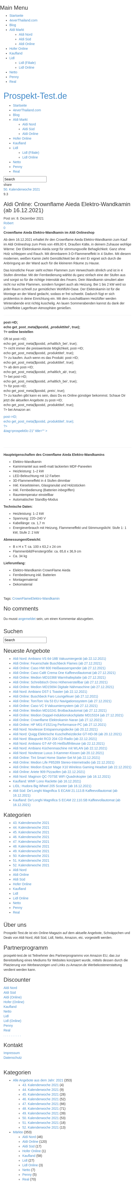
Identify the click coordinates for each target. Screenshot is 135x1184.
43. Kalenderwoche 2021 (31, 823)
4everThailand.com (23, 20)
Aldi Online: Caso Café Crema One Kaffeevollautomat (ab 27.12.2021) (64, 673)
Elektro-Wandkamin (45, 598)
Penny (14, 77)
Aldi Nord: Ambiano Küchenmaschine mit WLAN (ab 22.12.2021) (60, 748)
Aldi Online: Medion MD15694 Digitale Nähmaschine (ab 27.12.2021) (63, 687)
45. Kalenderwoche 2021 (31, 832)
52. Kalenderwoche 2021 (31, 865)
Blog (12, 25)
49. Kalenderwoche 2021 (31, 851)
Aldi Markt (16, 30)
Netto (13, 72)
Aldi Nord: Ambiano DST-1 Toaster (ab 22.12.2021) (50, 692)
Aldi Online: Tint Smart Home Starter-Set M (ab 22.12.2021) (56, 758)
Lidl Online (26, 67)
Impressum (12, 1053)
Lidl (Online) (12, 1021)
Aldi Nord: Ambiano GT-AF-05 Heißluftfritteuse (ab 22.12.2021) (59, 743)
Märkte (18, 1132)
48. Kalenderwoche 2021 (31, 846)
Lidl (12, 58)
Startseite (16, 15)
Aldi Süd (25, 39)
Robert (8, 223)
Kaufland (15, 53)
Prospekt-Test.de (35, 96)
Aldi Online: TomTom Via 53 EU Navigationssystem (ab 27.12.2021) (62, 701)
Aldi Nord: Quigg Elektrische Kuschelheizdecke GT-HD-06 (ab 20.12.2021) (67, 734)
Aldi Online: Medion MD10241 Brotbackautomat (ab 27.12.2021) (60, 710)
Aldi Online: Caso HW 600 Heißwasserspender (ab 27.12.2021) (59, 668)
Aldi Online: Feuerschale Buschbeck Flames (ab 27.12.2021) (57, 663)
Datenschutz (13, 1057)
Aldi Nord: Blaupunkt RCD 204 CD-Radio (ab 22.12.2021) (55, 739)
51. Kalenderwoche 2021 (31, 860)
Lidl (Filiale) (27, 63)
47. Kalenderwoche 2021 (31, 841)
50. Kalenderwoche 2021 (22, 189)
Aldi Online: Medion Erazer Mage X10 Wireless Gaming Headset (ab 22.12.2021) (72, 767)
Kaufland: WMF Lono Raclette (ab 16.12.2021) (47, 781)
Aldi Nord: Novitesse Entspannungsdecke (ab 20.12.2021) (55, 729)
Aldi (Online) (13, 997)
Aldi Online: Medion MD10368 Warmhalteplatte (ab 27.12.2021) (59, 677)
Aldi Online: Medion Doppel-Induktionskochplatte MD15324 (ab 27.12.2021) (68, 715)
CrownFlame (21, 598)
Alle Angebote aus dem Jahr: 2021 (38, 1080)
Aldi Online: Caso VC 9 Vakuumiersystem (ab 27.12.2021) (55, 706)
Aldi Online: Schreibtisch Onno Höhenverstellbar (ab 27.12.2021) (60, 682)
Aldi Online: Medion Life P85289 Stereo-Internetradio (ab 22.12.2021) (63, 762)
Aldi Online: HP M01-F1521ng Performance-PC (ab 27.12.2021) (59, 725)
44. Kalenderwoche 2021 (31, 827)
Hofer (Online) (14, 1002)
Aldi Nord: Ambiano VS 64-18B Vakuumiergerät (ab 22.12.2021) (59, 659)
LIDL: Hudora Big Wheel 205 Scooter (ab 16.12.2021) (52, 786)
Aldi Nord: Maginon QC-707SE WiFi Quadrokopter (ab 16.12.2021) (62, 776)
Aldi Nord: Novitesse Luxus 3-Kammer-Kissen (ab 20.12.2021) (58, 753)
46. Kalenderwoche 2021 (31, 837)
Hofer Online (18, 48)
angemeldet (27, 619)
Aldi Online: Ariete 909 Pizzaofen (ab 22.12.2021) (49, 772)
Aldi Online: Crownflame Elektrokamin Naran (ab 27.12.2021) (57, 720)
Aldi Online (27, 44)
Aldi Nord (25, 34)
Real (12, 81)
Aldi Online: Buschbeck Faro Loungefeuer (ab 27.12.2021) (55, 696)
